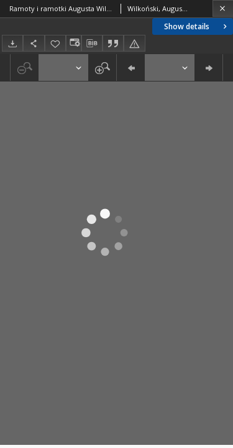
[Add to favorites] (55, 43)
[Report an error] (134, 43)
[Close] (222, 8)
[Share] (33, 43)
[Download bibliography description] (92, 43)
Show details (196, 26)
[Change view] (73, 43)
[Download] (12, 43)
